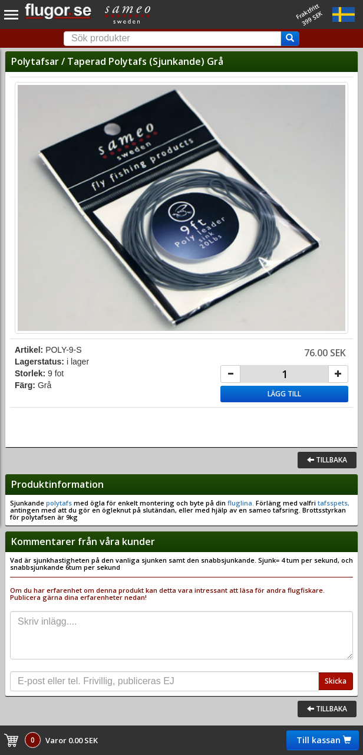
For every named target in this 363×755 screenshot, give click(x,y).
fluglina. (240, 502)
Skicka (335, 681)
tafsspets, (332, 502)
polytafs (59, 502)
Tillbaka (327, 460)
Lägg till (284, 394)
